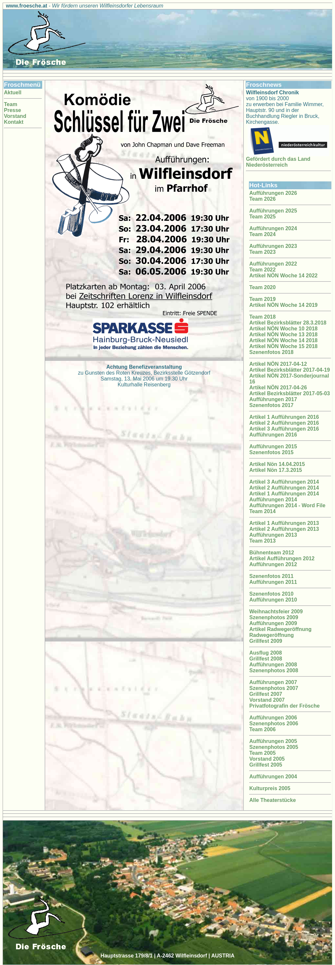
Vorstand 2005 (267, 759)
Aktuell (12, 92)
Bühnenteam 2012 (271, 552)
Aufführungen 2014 (273, 499)
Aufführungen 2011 (273, 582)
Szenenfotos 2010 (271, 594)
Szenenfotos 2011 (271, 576)
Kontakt (14, 122)
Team (10, 104)
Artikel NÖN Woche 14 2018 (283, 340)
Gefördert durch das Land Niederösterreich (278, 162)
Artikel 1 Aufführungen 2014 (284, 493)
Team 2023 (262, 252)
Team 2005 (262, 753)
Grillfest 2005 (265, 765)
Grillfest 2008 (265, 658)
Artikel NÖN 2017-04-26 (278, 387)
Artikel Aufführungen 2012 (281, 558)
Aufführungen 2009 (273, 623)
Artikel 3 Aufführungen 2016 (284, 429)
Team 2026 (262, 199)
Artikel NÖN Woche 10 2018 (283, 328)
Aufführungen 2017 (273, 399)
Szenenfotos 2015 (271, 452)
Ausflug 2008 (265, 653)
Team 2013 (262, 541)
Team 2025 (262, 216)
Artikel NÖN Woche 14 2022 (283, 275)
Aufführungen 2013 (273, 535)
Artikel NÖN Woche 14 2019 (283, 305)
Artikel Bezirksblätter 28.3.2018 (287, 322)
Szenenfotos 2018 (271, 352)
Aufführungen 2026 (273, 193)
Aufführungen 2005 (273, 741)
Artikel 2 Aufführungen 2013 (284, 529)
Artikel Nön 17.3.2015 (275, 470)
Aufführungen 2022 (273, 264)
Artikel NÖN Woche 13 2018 (283, 334)
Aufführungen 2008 (273, 664)
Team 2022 (262, 269)
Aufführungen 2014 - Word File (287, 505)
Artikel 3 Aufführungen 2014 (284, 482)
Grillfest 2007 (265, 694)
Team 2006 (262, 729)
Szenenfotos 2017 (271, 405)
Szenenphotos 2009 (273, 617)
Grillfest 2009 (265, 641)
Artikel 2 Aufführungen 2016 (284, 423)
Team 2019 (262, 299)
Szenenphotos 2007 (273, 688)
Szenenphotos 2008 (273, 670)
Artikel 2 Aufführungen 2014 (284, 488)
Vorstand (15, 116)
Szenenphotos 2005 (273, 747)
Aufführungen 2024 (273, 228)
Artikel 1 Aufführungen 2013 (284, 523)
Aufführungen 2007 (273, 682)
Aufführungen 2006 (273, 717)
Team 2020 (262, 287)
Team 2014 (262, 511)
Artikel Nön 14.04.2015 (277, 464)
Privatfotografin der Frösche (284, 706)
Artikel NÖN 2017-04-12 (278, 364)
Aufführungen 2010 (273, 600)
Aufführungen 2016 (273, 434)
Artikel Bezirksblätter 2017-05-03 (289, 393)
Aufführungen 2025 (273, 210)
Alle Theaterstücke (272, 800)
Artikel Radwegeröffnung (280, 629)
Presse (12, 110)
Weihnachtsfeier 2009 (276, 611)
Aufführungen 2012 (273, 564)
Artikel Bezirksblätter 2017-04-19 (289, 370)
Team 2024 (262, 234)
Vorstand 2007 (267, 700)
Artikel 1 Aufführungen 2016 (284, 417)
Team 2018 (262, 317)
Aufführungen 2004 (273, 776)
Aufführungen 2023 (273, 246)
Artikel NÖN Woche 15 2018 (283, 346)
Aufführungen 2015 (273, 446)
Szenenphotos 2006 (273, 723)
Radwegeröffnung (271, 635)
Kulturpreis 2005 (269, 788)
